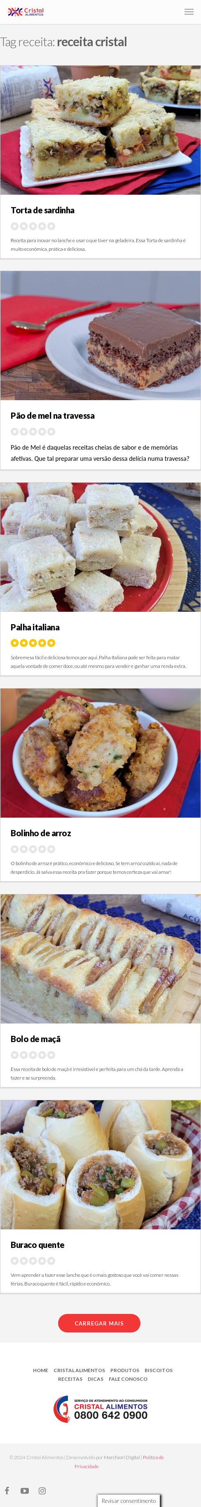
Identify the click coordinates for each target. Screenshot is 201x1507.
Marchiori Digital (122, 1457)
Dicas (95, 1379)
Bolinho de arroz (41, 833)
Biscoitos (159, 1370)
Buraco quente (38, 1245)
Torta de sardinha (43, 210)
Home (40, 1370)
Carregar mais (99, 1323)
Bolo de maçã (35, 1039)
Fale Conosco (128, 1379)
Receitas (70, 1379)
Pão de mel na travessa (52, 415)
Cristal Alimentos (79, 1370)
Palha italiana (35, 627)
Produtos (124, 1370)
